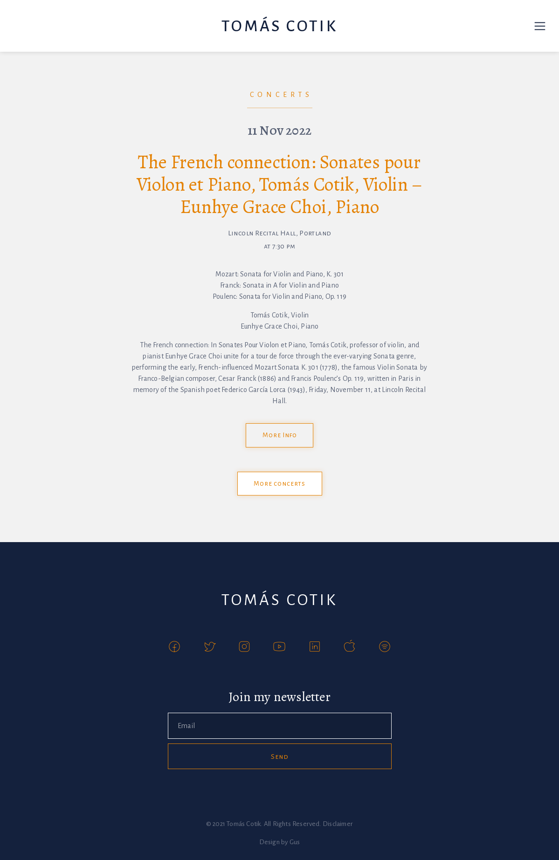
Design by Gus (279, 842)
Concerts (281, 94)
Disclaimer (338, 823)
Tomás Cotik (279, 26)
